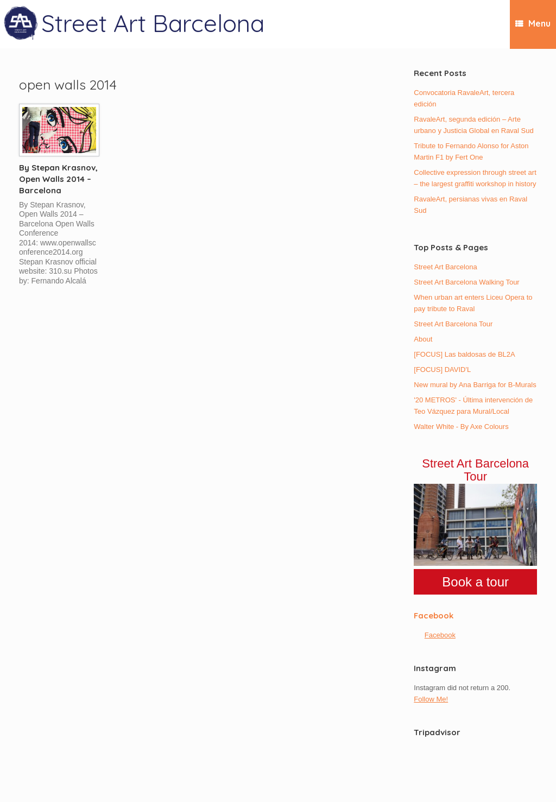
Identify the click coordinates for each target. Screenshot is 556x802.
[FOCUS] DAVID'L (442, 369)
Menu (533, 23)
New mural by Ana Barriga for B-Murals (475, 385)
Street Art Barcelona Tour (453, 324)
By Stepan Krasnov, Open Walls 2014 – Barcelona (58, 178)
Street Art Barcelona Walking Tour (466, 282)
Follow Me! (431, 699)
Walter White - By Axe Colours (461, 426)
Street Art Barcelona (445, 267)
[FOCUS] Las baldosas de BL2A (464, 354)
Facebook (433, 615)
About (423, 339)
